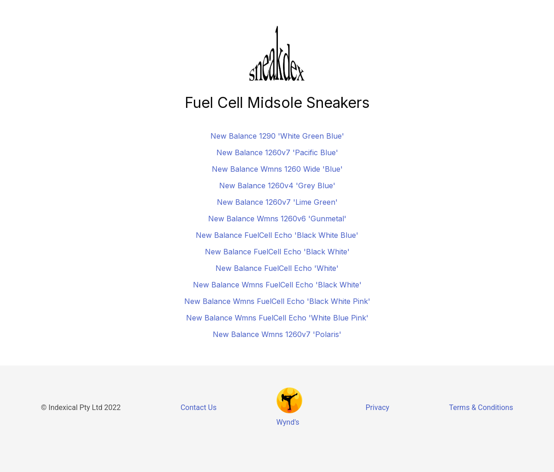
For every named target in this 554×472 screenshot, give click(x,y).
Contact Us (199, 407)
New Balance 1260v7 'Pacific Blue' (277, 152)
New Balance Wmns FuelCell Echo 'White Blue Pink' (277, 317)
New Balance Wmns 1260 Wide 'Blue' (277, 169)
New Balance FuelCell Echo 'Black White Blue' (277, 235)
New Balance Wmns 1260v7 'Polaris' (277, 334)
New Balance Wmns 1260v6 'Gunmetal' (277, 218)
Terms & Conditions (481, 407)
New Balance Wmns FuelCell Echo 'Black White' (277, 284)
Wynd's (288, 422)
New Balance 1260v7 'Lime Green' (277, 202)
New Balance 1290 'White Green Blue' (277, 135)
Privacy (378, 407)
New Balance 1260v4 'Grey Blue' (277, 185)
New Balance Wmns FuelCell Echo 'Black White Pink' (277, 301)
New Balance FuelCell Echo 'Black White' (277, 251)
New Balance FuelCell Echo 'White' (277, 268)
